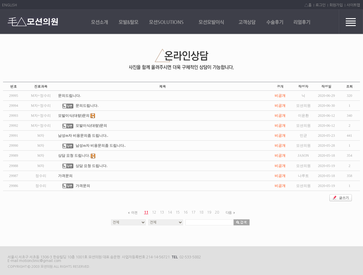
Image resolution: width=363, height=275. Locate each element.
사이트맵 (353, 5)
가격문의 (65, 176)
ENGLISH (9, 5)
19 (209, 212)
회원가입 (336, 5)
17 (193, 212)
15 (177, 212)
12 (154, 212)
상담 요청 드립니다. (77, 155)
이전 (131, 212)
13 (162, 212)
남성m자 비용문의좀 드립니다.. (83, 135)
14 (170, 212)
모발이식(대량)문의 (76, 115)
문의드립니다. (69, 95)
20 (217, 212)
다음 (231, 212)
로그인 (320, 5)
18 (201, 212)
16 (185, 212)
